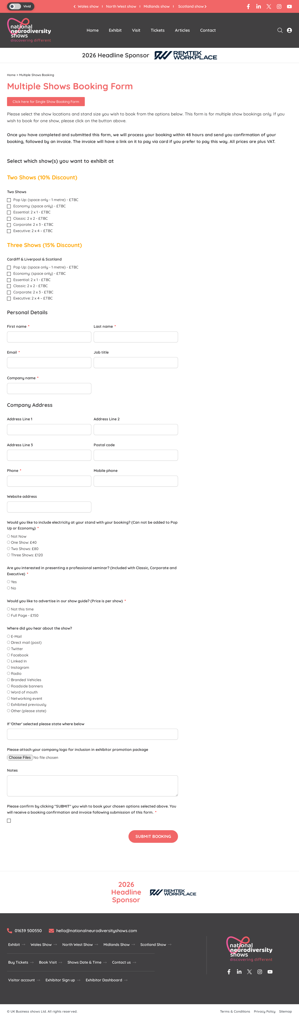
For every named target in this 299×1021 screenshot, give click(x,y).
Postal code (104, 445)
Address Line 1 (19, 419)
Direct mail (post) (26, 642)
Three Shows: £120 (27, 554)
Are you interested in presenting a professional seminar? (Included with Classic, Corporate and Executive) (92, 570)
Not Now (18, 536)
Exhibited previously (28, 704)
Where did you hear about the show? (39, 628)
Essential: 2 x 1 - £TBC (31, 212)
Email (12, 352)
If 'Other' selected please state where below (45, 723)
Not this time (22, 609)
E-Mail (16, 636)
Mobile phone (105, 470)
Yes (14, 581)
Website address (22, 496)
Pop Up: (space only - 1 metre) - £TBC (45, 199)
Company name (21, 378)
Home (93, 30)
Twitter (17, 648)
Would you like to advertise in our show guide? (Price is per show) (65, 601)
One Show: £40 (24, 542)
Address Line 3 (20, 445)
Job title (101, 352)
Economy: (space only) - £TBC (39, 206)
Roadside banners (27, 685)
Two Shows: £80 (25, 548)
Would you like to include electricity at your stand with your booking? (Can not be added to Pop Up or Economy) (92, 525)
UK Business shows (25, 1011)
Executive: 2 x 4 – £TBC (33, 230)
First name (17, 326)
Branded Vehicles (26, 679)
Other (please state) (28, 710)
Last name (104, 326)
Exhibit (115, 30)
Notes (12, 770)
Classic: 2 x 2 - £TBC (30, 218)
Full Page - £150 (25, 615)
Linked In (19, 661)
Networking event (26, 698)
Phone (13, 470)
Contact (208, 30)
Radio (16, 673)
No (13, 588)
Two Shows (16, 191)
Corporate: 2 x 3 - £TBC (33, 224)
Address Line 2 (107, 419)
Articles (182, 30)
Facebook (19, 654)
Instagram (20, 667)
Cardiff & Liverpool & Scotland (34, 259)
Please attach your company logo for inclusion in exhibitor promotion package (77, 749)
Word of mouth (24, 692)
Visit (136, 30)
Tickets (158, 30)
